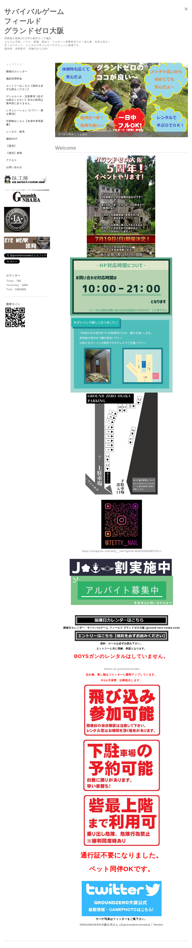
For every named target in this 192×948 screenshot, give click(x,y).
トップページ (14, 64)
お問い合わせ (14, 167)
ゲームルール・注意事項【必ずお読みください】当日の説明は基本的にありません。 (24, 100)
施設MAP (12, 138)
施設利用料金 (14, 78)
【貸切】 (11, 146)
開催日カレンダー (16, 71)
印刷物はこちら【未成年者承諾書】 (24, 123)
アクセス (11, 160)
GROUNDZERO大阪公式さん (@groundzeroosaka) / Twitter (121, 924)
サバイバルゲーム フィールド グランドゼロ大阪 (34, 21)
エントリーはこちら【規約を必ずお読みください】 (24, 87)
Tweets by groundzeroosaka (121, 669)
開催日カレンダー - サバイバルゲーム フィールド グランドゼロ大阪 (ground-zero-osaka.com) (121, 627)
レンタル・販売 (15, 131)
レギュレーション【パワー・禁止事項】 (24, 112)
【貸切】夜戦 (15, 153)
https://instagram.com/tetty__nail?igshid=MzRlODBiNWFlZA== (122, 551)
